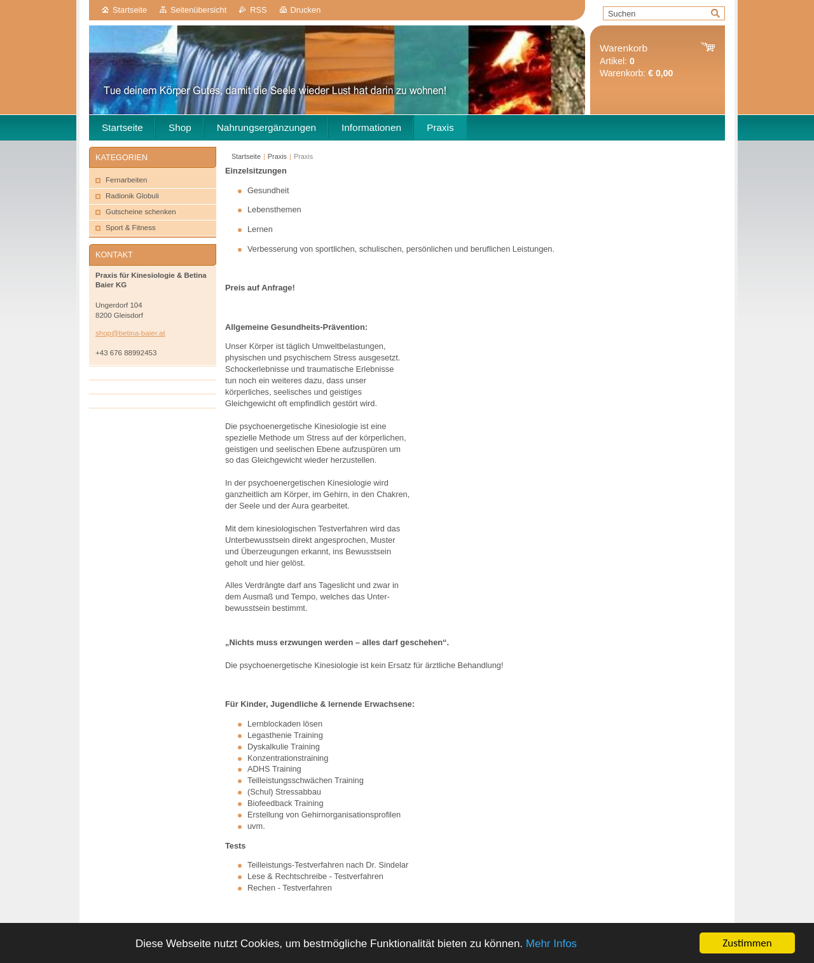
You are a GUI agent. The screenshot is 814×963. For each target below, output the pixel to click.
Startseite (130, 10)
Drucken (306, 10)
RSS (258, 10)
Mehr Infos (551, 947)
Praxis (277, 156)
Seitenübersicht (198, 10)
